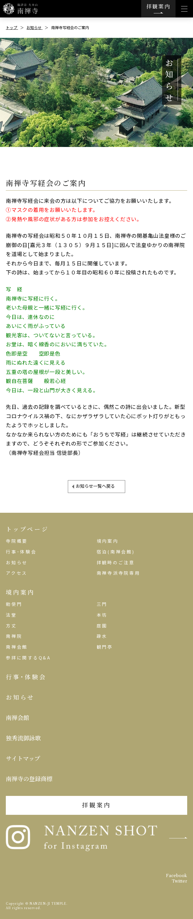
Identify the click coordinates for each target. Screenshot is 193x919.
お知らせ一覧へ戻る (95, 486)
